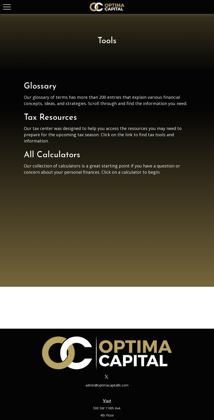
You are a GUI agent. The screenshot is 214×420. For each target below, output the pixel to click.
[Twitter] (107, 377)
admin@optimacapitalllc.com (107, 385)
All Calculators (52, 155)
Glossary (40, 86)
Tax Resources (50, 118)
